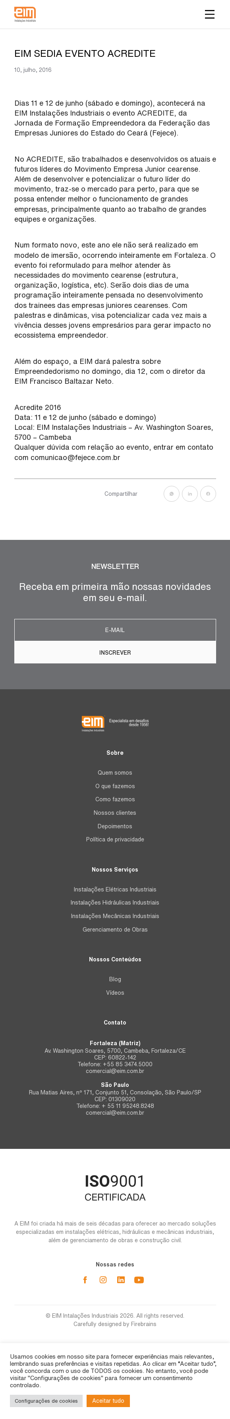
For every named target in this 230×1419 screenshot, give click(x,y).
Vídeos (115, 993)
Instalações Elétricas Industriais (115, 889)
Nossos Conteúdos (115, 959)
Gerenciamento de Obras (115, 929)
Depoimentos (115, 826)
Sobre (115, 753)
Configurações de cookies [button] (46, 1401)
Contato (115, 1022)
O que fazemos (115, 786)
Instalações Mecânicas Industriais (115, 916)
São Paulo (115, 1085)
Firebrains (144, 1324)
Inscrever (115, 652)
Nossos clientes (115, 813)
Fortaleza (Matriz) (115, 1043)
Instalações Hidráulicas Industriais (115, 902)
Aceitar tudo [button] (108, 1401)
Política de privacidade (115, 839)
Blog (115, 979)
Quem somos (115, 772)
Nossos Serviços (115, 869)
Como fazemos (115, 799)
